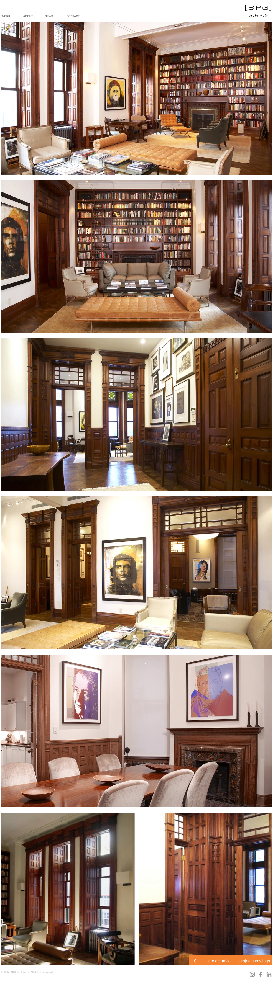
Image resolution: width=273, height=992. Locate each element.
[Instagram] (252, 974)
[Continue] (194, 960)
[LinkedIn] (269, 974)
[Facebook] (260, 974)
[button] (218, 960)
